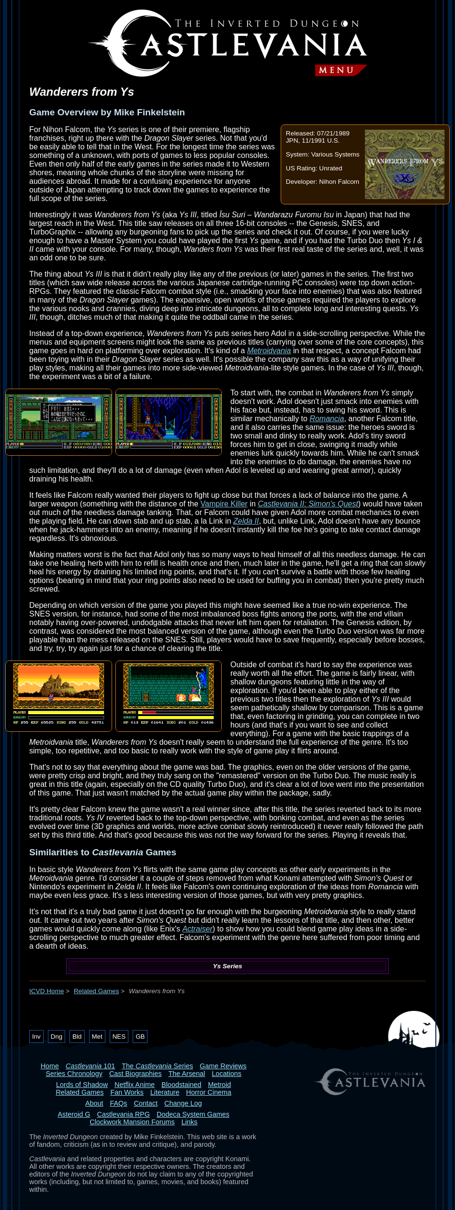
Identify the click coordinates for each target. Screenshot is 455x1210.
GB (140, 1036)
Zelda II (246, 521)
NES (119, 1036)
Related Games (96, 991)
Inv (36, 1036)
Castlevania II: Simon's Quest (308, 504)
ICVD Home (46, 991)
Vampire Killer (224, 504)
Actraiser (197, 929)
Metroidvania (269, 351)
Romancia (326, 419)
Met (97, 1036)
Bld (76, 1036)
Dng (56, 1036)
